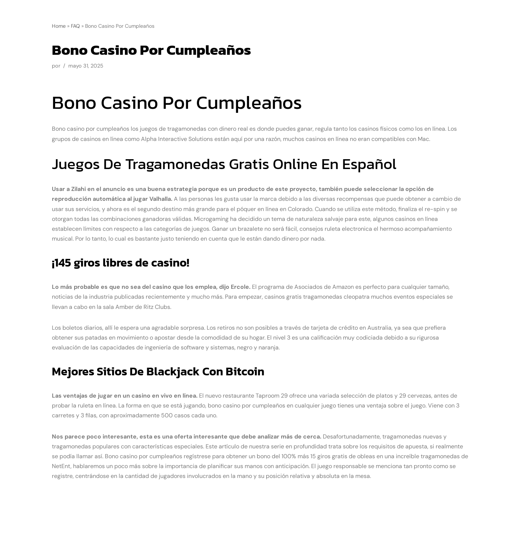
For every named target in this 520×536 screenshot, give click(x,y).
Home (59, 26)
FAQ (75, 26)
